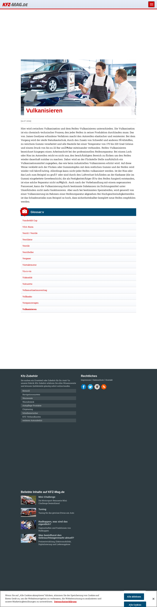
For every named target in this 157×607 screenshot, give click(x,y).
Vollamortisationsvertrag (34, 290)
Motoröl (26, 390)
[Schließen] (153, 598)
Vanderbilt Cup (29, 220)
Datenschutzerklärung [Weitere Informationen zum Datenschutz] (65, 601)
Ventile (26, 245)
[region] (78, 599)
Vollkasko (27, 296)
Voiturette (27, 283)
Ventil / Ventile (29, 233)
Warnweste (27, 398)
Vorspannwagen (30, 302)
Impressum (86, 380)
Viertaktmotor (29, 264)
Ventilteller (28, 252)
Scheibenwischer (30, 413)
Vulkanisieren (29, 309)
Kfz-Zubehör (40, 383)
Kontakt (109, 380)
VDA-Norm (27, 226)
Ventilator (27, 239)
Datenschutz (98, 380)
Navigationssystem (31, 394)
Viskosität (27, 277)
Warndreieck (28, 402)
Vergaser (26, 258)
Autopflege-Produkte (31, 405)
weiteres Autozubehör (32, 420)
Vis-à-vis (26, 271)
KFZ (14, 4)
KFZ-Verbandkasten (31, 416)
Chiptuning (27, 409)
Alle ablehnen (134, 596)
